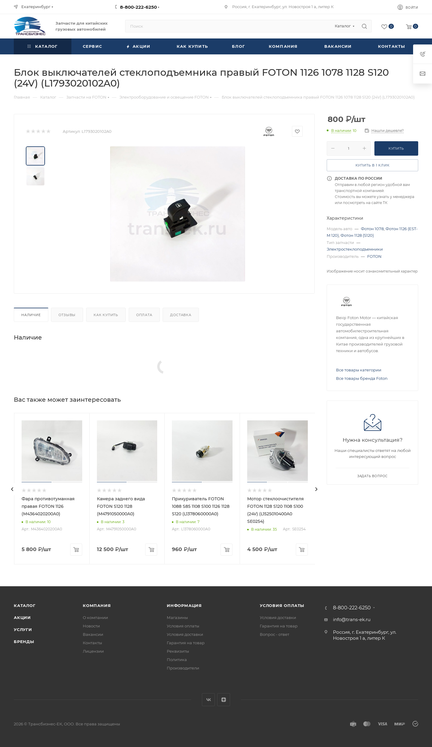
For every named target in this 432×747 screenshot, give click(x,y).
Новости (91, 626)
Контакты (92, 642)
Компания (97, 605)
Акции (22, 617)
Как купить (106, 315)
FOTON (374, 256)
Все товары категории (358, 369)
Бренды (24, 641)
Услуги (23, 629)
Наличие (31, 315)
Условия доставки (185, 634)
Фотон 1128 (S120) (357, 235)
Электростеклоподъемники (355, 249)
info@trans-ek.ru (351, 619)
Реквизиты (178, 651)
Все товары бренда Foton (362, 378)
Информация (184, 605)
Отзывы (67, 315)
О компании (95, 617)
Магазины (177, 617)
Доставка (180, 315)
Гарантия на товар (186, 642)
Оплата (144, 315)
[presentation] (12, 489)
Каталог (25, 605)
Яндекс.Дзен (223, 699)
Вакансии (93, 634)
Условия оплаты (183, 626)
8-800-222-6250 (138, 7)
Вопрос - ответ (274, 634)
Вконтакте (208, 699)
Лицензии (93, 651)
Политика (177, 659)
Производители (183, 668)
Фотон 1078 (372, 228)
